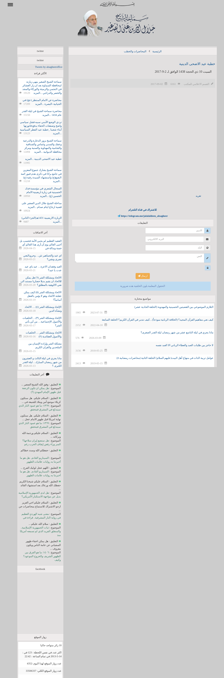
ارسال (137, 276)
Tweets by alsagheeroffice (43, 67)
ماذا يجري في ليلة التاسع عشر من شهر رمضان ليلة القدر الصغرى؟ (172, 332)
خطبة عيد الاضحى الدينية (192, 64)
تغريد (193, 195)
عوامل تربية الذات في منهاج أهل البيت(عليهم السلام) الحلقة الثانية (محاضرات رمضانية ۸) (159, 358)
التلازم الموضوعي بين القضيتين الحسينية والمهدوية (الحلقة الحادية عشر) (168, 307)
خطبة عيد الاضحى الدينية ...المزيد (38, 159)
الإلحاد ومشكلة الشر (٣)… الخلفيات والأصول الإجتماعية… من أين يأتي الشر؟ (37, 322)
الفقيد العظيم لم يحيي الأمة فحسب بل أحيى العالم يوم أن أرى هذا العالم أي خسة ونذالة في (36, 245)
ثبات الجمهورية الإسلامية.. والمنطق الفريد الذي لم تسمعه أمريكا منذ (35, 531)
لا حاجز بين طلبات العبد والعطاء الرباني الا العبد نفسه (179, 345)
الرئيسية (151, 51)
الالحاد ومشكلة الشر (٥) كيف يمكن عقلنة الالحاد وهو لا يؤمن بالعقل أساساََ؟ (38, 296)
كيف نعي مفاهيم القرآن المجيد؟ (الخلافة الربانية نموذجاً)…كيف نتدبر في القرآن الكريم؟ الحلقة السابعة (152, 319)
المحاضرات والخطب (130, 51)
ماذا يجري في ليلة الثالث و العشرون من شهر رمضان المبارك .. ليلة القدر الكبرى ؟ (37, 362)
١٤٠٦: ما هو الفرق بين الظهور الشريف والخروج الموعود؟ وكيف (36, 556)
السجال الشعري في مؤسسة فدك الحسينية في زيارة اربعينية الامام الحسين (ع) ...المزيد (38, 192)
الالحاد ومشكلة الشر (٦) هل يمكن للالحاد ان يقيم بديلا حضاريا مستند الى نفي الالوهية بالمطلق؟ (36, 281)
